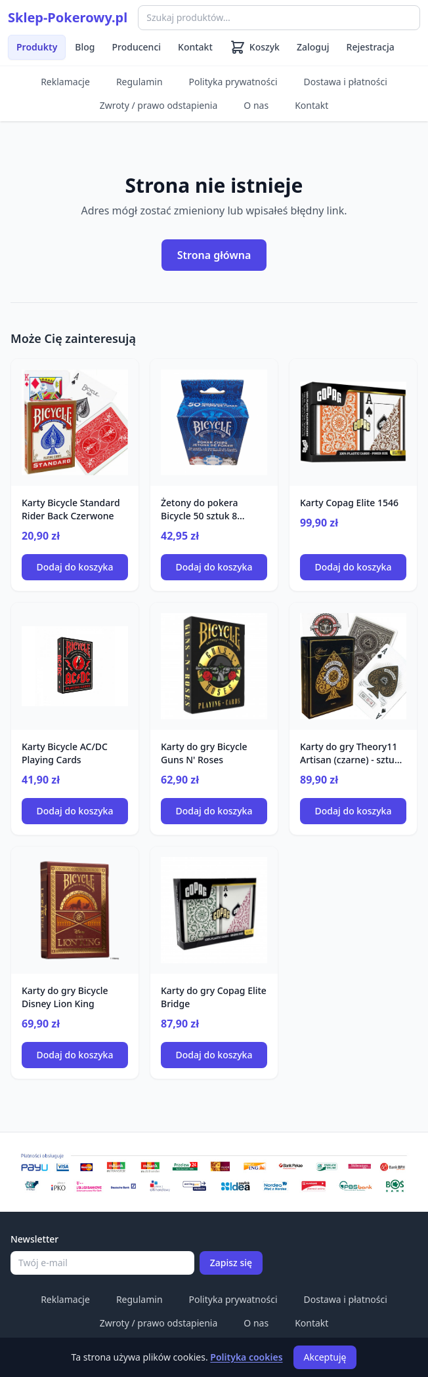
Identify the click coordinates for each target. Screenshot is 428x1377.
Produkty (36, 47)
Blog (85, 47)
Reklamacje (65, 81)
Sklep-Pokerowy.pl (67, 17)
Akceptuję (325, 1357)
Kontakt (195, 47)
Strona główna (214, 255)
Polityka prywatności (233, 81)
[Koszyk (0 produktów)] (255, 47)
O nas (256, 105)
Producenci (136, 47)
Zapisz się (231, 1262)
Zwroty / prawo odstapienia (159, 105)
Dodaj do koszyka (75, 567)
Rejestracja (371, 47)
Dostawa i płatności (345, 81)
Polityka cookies (246, 1357)
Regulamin (139, 81)
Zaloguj (313, 47)
